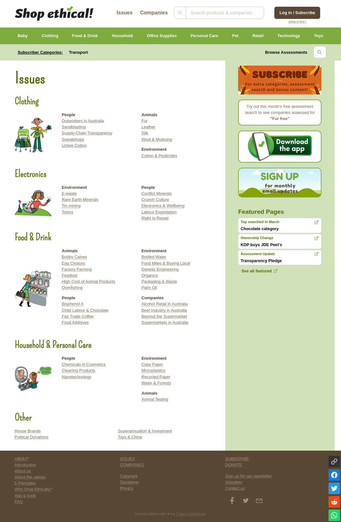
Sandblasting (74, 126)
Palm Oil (149, 287)
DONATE (233, 464)
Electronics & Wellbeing (162, 205)
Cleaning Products (79, 370)
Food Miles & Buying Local (165, 263)
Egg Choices (73, 263)
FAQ (19, 501)
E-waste (69, 193)
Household (122, 35)
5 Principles (25, 483)
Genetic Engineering (160, 269)
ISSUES (127, 458)
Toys (318, 35)
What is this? (297, 21)
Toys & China (130, 437)
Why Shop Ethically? (33, 489)
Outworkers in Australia (83, 120)
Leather (148, 126)
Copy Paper (152, 364)
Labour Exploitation (159, 212)
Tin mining (71, 205)
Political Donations (31, 437)
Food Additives (75, 322)
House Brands (28, 431)
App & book (25, 495)
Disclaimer (129, 482)
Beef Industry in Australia (164, 310)
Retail (257, 35)
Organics (149, 275)
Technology (289, 35)
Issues (125, 12)
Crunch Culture (155, 199)
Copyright (128, 476)
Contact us (235, 488)
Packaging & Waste (159, 281)
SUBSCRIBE (237, 458)
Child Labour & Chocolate (85, 310)
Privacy (126, 488)
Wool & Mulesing (156, 139)
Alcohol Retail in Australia (164, 303)
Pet (235, 35)
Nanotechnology (77, 376)
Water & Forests (156, 383)
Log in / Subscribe (297, 12)
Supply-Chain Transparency (87, 133)
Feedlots (70, 275)
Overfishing (72, 287)
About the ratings (30, 477)
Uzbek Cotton (74, 145)
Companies (154, 12)
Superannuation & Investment (145, 431)
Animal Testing (154, 399)
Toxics (67, 212)
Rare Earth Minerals (80, 199)
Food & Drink (85, 35)
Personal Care (204, 35)
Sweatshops (73, 139)
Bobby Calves (74, 256)
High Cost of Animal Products (88, 281)
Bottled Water (153, 256)
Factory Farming (77, 269)
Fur (144, 120)
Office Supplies (162, 35)
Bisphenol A (73, 303)
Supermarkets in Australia (164, 322)
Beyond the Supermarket (164, 316)
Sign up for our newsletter (248, 476)
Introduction (25, 464)
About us (23, 471)
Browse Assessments (286, 52)
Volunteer (234, 482)
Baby (23, 35)
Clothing (50, 35)
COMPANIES (132, 464)
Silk (144, 133)
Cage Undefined (191, 513)
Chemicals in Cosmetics (84, 364)
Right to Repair (155, 218)
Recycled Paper (155, 376)
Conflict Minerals (156, 193)
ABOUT (22, 458)
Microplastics (153, 370)
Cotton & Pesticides (159, 155)
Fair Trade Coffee (78, 316)
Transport (78, 52)
